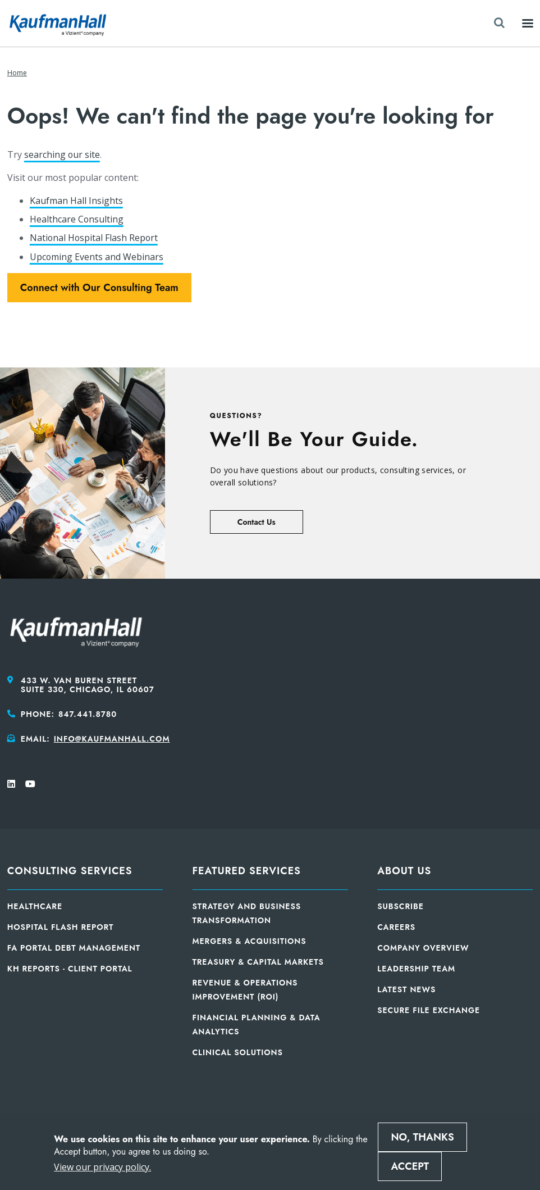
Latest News (406, 989)
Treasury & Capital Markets (258, 962)
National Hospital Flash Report (94, 237)
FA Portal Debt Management (73, 947)
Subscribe (400, 906)
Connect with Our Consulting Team (99, 287)
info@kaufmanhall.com (112, 738)
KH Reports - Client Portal (69, 968)
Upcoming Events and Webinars (97, 257)
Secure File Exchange (428, 1010)
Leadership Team (416, 968)
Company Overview (423, 947)
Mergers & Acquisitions (249, 941)
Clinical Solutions (238, 1052)
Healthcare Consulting (77, 219)
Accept (410, 1166)
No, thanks (422, 1137)
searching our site (62, 154)
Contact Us (256, 522)
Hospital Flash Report (60, 927)
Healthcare (34, 906)
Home (17, 73)
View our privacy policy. (102, 1167)
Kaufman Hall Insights (76, 200)
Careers (396, 927)
